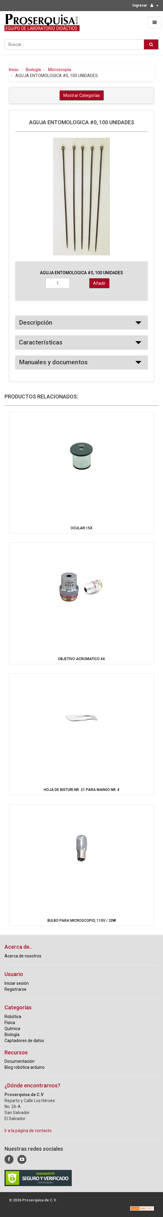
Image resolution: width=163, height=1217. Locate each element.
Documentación (20, 1061)
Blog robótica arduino (25, 1067)
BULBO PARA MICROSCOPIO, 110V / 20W (81, 920)
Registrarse (15, 989)
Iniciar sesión (17, 983)
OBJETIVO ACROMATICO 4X (81, 659)
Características (40, 342)
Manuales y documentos (53, 362)
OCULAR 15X (81, 528)
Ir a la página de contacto (28, 1130)
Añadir (99, 283)
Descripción (35, 322)
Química (12, 1028)
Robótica (13, 1016)
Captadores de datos (24, 1040)
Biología (33, 69)
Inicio (14, 69)
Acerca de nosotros (23, 956)
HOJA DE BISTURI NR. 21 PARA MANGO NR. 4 (81, 790)
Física (10, 1022)
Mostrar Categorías (81, 95)
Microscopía (59, 69)
